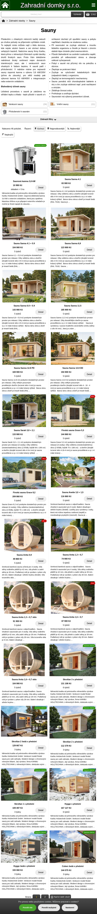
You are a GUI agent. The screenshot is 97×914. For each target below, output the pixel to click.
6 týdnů (66, 687)
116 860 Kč (66, 496)
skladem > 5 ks (17, 189)
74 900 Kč (66, 559)
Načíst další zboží (60, 897)
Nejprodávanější (55, 128)
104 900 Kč (17, 247)
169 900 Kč (17, 372)
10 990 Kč (17, 185)
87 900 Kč (66, 621)
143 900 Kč (17, 310)
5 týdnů (66, 187)
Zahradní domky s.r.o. (50, 5)
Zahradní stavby (17, 21)
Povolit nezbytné (49, 908)
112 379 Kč (66, 746)
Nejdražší (7, 134)
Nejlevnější (73, 128)
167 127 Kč (66, 808)
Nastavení (70, 908)
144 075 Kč (66, 870)
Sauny (32, 21)
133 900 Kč (17, 434)
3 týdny (17, 750)
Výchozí (39, 128)
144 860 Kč (66, 434)
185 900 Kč (66, 310)
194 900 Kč (66, 372)
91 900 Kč (17, 621)
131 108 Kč (66, 683)
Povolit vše (27, 908)
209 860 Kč (17, 496)
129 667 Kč (17, 745)
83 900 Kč (66, 183)
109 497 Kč (17, 808)
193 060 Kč (17, 870)
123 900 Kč (66, 247)
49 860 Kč (17, 559)
